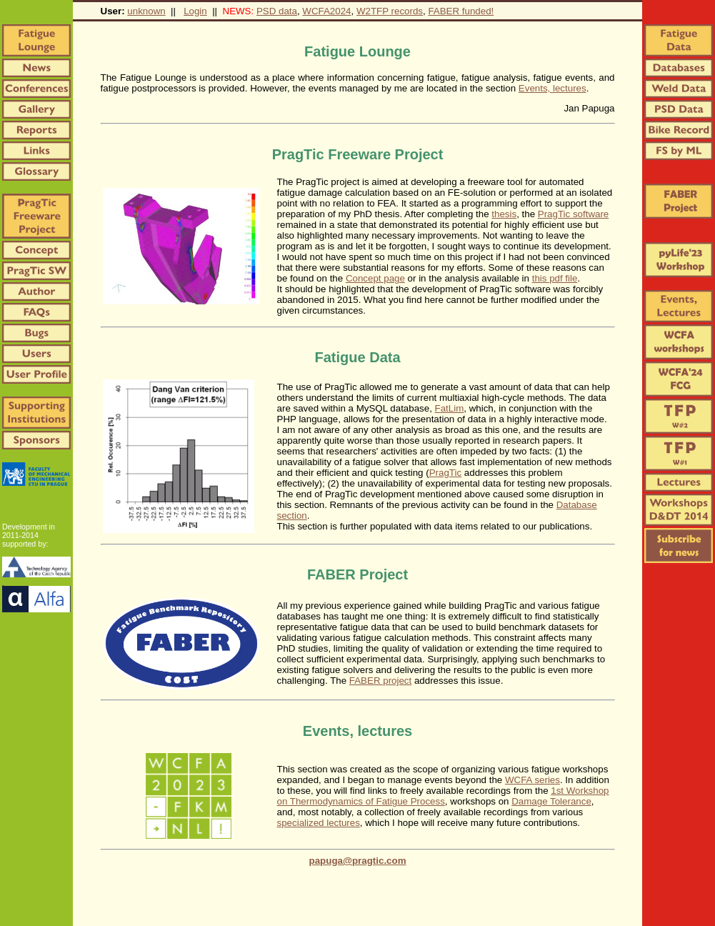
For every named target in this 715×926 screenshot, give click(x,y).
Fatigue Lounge (357, 51)
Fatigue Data (358, 357)
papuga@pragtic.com (357, 860)
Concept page (375, 278)
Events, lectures (552, 88)
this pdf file (555, 278)
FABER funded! (461, 11)
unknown (146, 11)
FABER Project (357, 574)
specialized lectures (318, 822)
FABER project (380, 680)
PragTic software (573, 214)
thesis (503, 214)
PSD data (276, 11)
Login (195, 11)
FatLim (449, 408)
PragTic (445, 472)
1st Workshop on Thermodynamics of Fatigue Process (443, 796)
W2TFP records (389, 11)
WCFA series (532, 780)
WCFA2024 (326, 11)
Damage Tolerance (551, 801)
